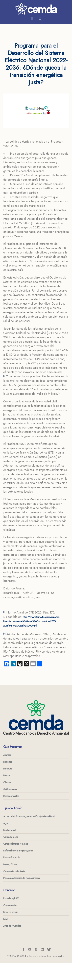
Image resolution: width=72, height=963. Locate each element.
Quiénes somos (10, 789)
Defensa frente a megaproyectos (17, 850)
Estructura (7, 768)
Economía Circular (11, 857)
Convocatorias (9, 905)
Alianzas (7, 755)
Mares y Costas (10, 864)
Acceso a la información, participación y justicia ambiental (29, 816)
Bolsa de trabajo (10, 912)
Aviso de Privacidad (12, 925)
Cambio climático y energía (15, 843)
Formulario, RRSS (11, 898)
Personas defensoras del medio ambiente (21, 878)
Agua (5, 823)
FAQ (5, 919)
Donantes (7, 761)
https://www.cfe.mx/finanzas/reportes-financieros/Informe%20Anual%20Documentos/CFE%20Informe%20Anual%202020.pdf (31, 621)
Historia (6, 775)
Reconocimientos (11, 796)
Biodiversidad (9, 830)
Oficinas (7, 782)
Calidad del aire (10, 837)
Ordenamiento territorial (14, 871)
